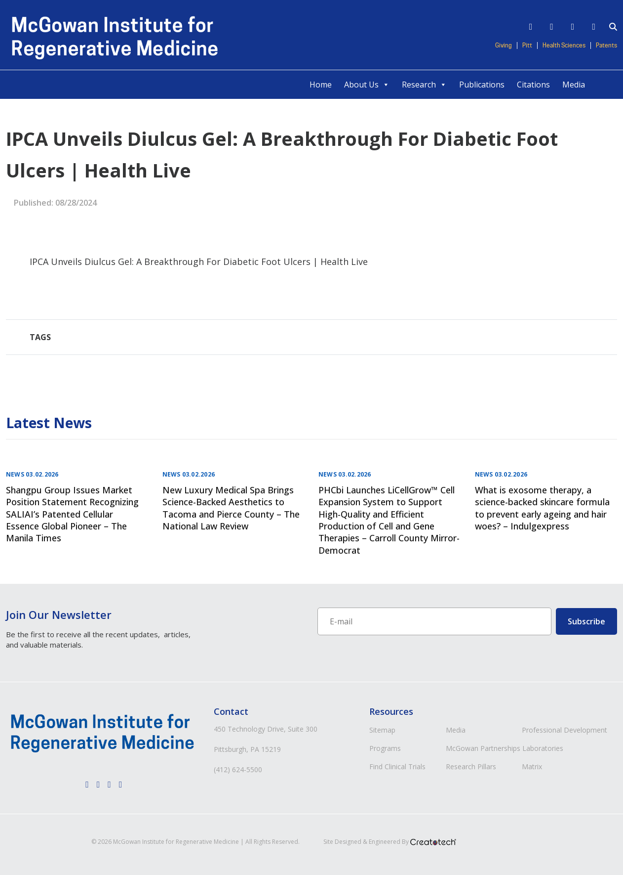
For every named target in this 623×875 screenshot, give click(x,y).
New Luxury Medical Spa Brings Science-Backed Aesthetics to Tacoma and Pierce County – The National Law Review (231, 508)
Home (321, 84)
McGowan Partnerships (483, 748)
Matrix (532, 766)
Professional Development (564, 730)
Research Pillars (471, 766)
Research (424, 84)
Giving (503, 45)
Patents (606, 45)
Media (573, 84)
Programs (385, 748)
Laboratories (542, 748)
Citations (533, 84)
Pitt (527, 45)
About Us (366, 84)
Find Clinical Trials (397, 766)
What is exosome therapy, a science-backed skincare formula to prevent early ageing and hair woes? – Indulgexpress (542, 508)
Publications (482, 84)
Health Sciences (564, 45)
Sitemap (382, 730)
